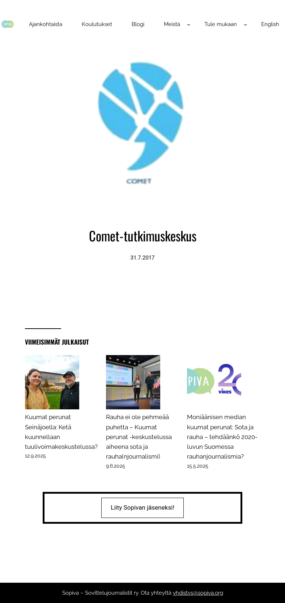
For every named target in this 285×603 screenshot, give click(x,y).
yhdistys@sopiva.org (198, 593)
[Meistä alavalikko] (188, 24)
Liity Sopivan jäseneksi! (142, 507)
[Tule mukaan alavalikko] (245, 24)
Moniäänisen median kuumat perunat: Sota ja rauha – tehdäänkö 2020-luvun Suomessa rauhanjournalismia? (222, 436)
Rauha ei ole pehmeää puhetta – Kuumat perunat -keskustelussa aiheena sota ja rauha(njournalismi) (139, 436)
